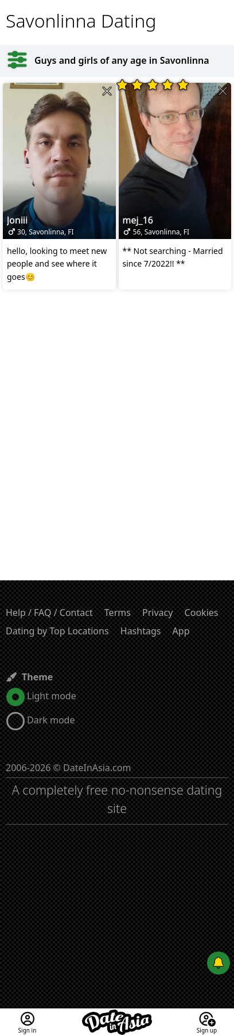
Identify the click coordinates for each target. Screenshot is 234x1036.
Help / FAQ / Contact (49, 612)
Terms (117, 612)
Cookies (202, 612)
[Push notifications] (218, 963)
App (181, 631)
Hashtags (140, 631)
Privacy (157, 612)
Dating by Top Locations (57, 631)
